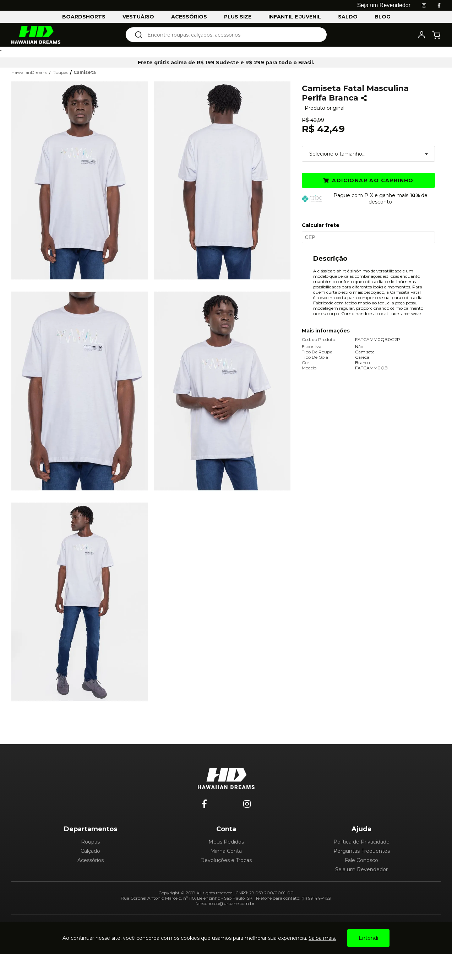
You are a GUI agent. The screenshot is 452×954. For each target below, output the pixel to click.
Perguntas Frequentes (361, 851)
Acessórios (90, 860)
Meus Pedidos (226, 842)
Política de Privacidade (361, 842)
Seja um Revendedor (361, 869)
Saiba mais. (322, 938)
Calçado (90, 851)
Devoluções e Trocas (226, 860)
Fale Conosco (361, 860)
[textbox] (231, 34)
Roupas (90, 842)
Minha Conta (226, 851)
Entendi (368, 938)
